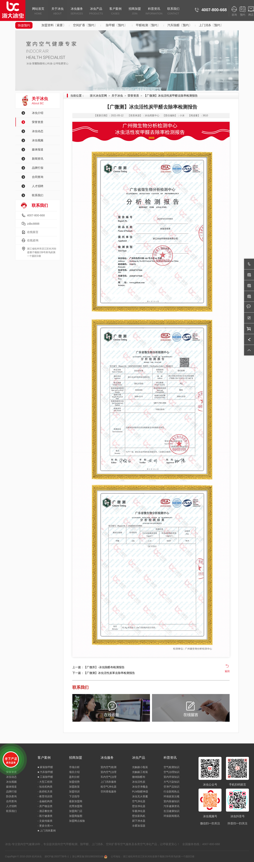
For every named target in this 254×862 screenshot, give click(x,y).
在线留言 (32, 232)
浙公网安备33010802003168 (89, 856)
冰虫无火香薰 (140, 796)
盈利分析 (74, 776)
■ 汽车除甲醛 (45, 772)
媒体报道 (37, 149)
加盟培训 (74, 791)
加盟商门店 (75, 811)
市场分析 (74, 767)
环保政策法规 (171, 796)
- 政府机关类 (45, 791)
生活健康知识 (171, 811)
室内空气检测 (108, 767)
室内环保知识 (171, 776)
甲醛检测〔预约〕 (148, 25)
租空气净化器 (108, 786)
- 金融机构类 (45, 801)
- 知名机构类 (45, 786)
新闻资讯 (37, 158)
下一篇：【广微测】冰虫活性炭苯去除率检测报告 (103, 673)
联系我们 (173, 11)
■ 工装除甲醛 (45, 776)
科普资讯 (154, 11)
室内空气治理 (108, 772)
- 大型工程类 (45, 781)
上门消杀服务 (108, 781)
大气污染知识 (171, 781)
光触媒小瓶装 (140, 767)
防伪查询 (11, 796)
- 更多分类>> (45, 825)
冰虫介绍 (37, 112)
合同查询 (37, 177)
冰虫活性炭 (138, 781)
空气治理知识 (171, 772)
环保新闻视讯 (171, 815)
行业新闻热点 (171, 791)
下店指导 (74, 796)
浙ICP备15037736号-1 (57, 856)
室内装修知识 (171, 801)
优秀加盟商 (75, 806)
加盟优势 (74, 781)
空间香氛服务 (108, 791)
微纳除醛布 (138, 776)
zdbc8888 (33, 223)
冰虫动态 (37, 131)
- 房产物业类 (45, 806)
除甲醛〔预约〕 (116, 25)
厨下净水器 (138, 820)
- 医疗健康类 (45, 815)
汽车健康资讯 (171, 806)
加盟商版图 (75, 815)
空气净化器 (138, 801)
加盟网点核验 (77, 820)
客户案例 (115, 11)
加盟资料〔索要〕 (53, 25)
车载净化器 (138, 811)
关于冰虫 (57, 11)
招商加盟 (134, 11)
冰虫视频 (37, 140)
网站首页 (38, 11)
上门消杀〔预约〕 (211, 25)
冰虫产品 (96, 11)
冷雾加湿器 (138, 825)
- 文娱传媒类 (45, 820)
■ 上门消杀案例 (47, 830)
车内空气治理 (108, 776)
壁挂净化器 (138, 806)
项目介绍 (74, 772)
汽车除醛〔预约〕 (179, 25)
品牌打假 (37, 167)
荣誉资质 (37, 122)
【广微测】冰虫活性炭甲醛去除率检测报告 (171, 95)
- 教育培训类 (45, 796)
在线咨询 (32, 240)
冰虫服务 (76, 11)
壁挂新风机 (138, 815)
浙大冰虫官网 (98, 95)
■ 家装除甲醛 (45, 767)
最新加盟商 (75, 801)
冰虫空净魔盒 (140, 786)
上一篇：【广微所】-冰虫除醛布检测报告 (98, 667)
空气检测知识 (171, 767)
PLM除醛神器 (140, 791)
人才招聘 (37, 186)
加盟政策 (74, 786)
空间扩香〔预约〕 (85, 25)
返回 (227, 671)
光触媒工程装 (140, 772)
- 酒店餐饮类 (45, 811)
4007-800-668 (36, 215)
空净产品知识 (171, 786)
